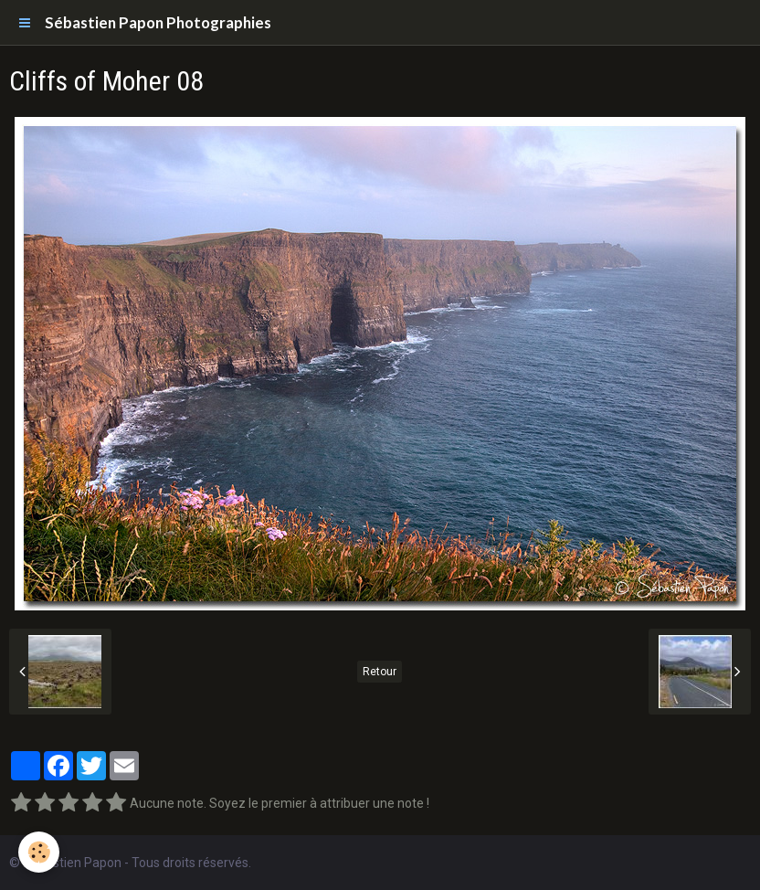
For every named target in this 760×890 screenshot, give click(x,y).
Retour (379, 671)
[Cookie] (38, 852)
